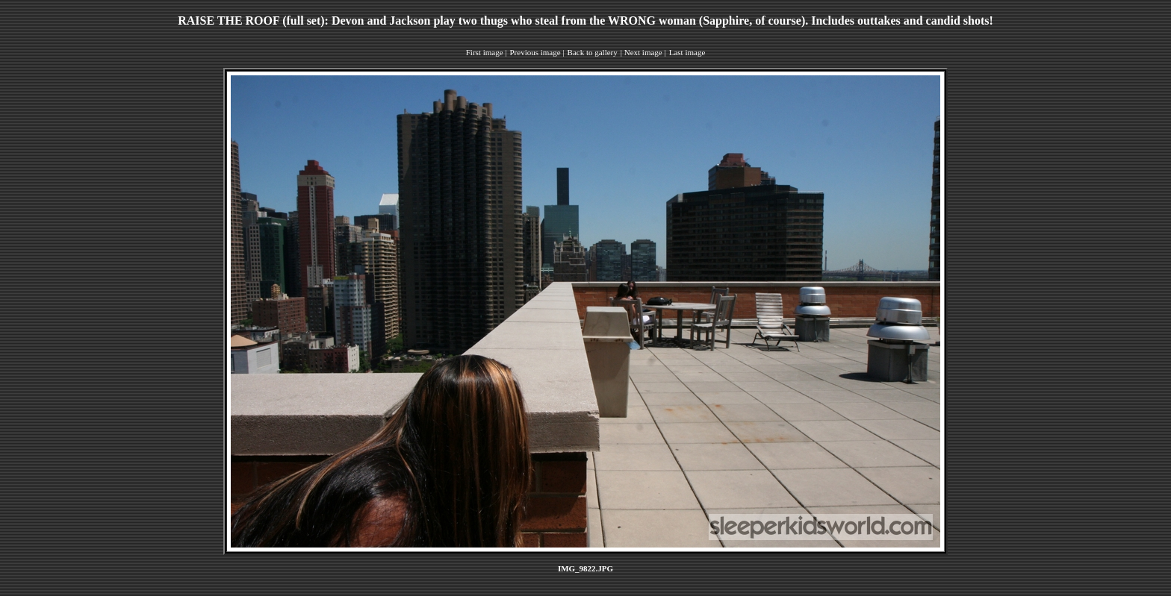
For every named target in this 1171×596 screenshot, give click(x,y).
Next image (643, 52)
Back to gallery (593, 52)
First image (484, 52)
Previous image (534, 52)
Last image (687, 52)
